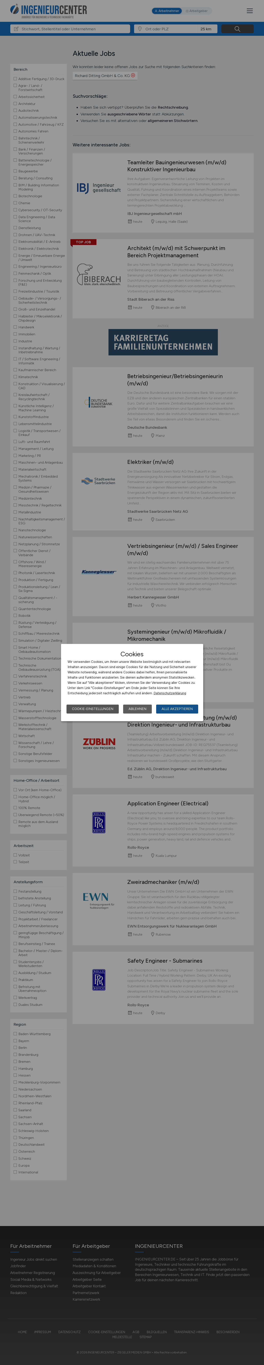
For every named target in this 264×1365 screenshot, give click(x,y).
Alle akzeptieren (177, 709)
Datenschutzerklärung (170, 693)
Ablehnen (137, 709)
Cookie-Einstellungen (92, 709)
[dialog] (132, 682)
